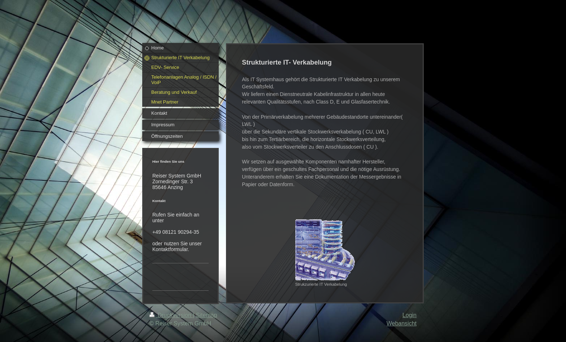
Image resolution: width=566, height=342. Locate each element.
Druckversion (171, 315)
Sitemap (206, 315)
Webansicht (402, 323)
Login (409, 315)
